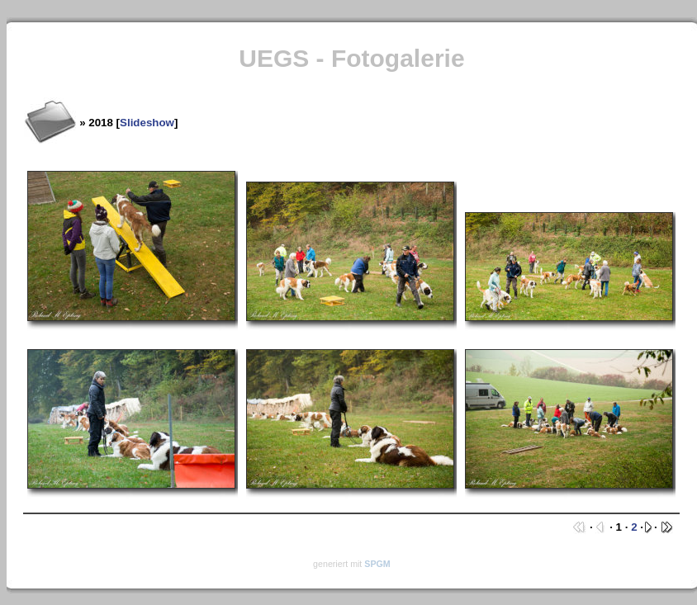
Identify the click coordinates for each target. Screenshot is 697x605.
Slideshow (147, 122)
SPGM (377, 564)
